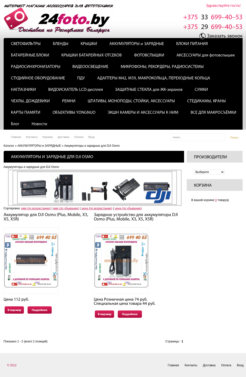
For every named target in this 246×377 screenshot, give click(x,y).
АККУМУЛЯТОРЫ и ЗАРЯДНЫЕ (39, 145)
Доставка (63, 136)
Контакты (32, 136)
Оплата (78, 136)
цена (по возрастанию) (96, 208)
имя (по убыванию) (66, 208)
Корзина (48, 136)
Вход (92, 136)
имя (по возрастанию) (36, 208)
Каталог (9, 145)
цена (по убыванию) (128, 208)
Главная (16, 136)
